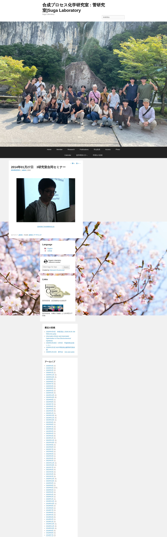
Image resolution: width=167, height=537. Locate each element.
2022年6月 (49, 451)
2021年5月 (49, 469)
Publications (84, 149)
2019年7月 (49, 510)
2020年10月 (50, 481)
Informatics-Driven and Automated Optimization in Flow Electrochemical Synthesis (58, 338)
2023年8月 (49, 424)
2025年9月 (49, 379)
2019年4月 (49, 515)
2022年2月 (49, 460)
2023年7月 (49, 427)
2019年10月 (50, 503)
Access (108, 149)
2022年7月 (49, 449)
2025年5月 (49, 388)
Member (60, 149)
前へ (72, 163)
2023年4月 (49, 433)
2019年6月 (49, 512)
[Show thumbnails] (45, 226)
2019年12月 (50, 501)
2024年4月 (49, 409)
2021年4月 (49, 472)
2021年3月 (49, 474)
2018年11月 (50, 526)
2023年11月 (50, 418)
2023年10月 (50, 420)
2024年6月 (49, 406)
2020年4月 (49, 492)
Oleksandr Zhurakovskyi (57, 270)
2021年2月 (49, 476)
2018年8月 (49, 533)
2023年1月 (49, 438)
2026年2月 (49, 370)
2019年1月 (49, 521)
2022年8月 (49, 447)
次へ (78, 163)
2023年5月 (49, 431)
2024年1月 (49, 413)
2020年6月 (49, 487)
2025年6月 (49, 386)
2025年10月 (50, 377)
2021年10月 (50, 465)
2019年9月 (49, 506)
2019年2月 (49, 519)
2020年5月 (49, 490)
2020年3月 (49, 494)
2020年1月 (49, 499)
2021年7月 (49, 467)
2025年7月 (49, 384)
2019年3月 (49, 517)
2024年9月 (49, 399)
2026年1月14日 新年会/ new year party (60, 352)
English (50, 248)
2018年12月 (50, 524)
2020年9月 (49, 483)
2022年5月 (49, 454)
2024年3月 (49, 411)
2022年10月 (50, 442)
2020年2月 (49, 497)
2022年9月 (49, 445)
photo (21, 235)
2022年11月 (50, 440)
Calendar (67, 155)
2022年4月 (49, 456)
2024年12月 (50, 395)
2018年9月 (49, 530)
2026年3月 (49, 368)
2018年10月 (50, 528)
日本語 (50, 251)
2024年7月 (49, 404)
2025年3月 (49, 393)
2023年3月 (49, 436)
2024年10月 (50, 397)
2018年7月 (49, 535)
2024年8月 (49, 402)
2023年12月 (50, 415)
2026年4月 (49, 366)
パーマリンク (37, 235)
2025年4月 (49, 390)
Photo (118, 149)
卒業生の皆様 (98, 155)
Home (49, 149)
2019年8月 (49, 508)
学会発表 (97, 149)
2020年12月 (50, 478)
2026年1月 (49, 372)
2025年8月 (49, 381)
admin (24, 170)
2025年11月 (50, 375)
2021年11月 (50, 463)
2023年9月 (49, 422)
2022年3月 (49, 458)
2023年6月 (49, 429)
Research (71, 149)
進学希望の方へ (82, 155)
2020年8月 (49, 485)
